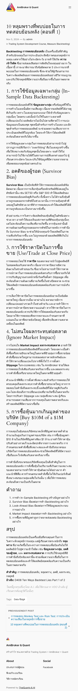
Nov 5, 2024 (12, 39)
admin (29, 39)
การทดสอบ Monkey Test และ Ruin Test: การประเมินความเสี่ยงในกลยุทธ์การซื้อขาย (40, 618)
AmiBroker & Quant (27, 7)
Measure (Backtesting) (58, 44)
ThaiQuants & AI (27, 687)
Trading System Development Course (27, 44)
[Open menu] (70, 7)
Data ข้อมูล (19, 599)
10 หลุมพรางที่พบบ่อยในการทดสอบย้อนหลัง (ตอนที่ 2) (38, 626)
